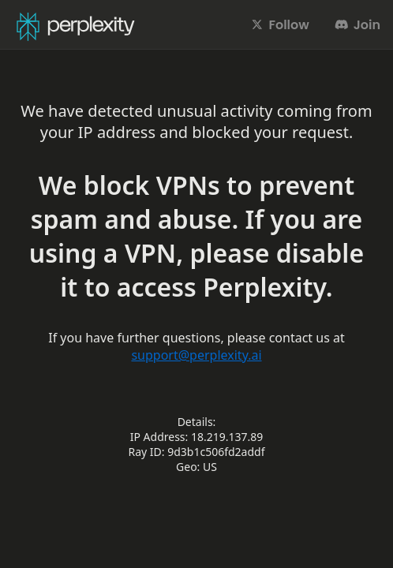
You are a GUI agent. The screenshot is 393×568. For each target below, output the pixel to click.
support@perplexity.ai (196, 355)
